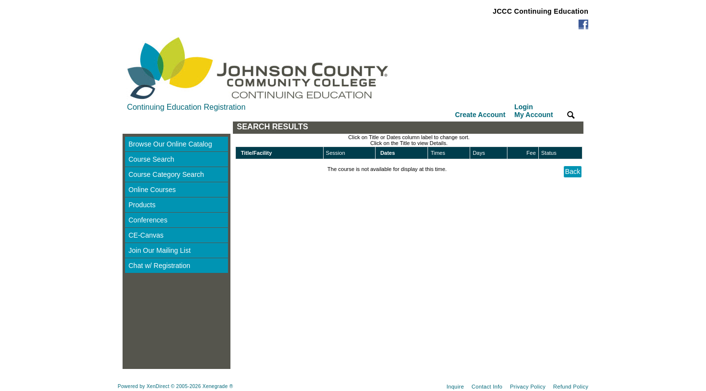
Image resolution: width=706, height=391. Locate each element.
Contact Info (487, 387)
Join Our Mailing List (159, 250)
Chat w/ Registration (159, 265)
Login (533, 111)
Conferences (147, 220)
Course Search (151, 159)
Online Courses (152, 190)
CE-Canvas (146, 235)
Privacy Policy (528, 387)
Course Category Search (166, 174)
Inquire (455, 387)
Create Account (480, 115)
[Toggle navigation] (132, 128)
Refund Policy (570, 387)
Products (141, 205)
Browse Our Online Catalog (170, 144)
